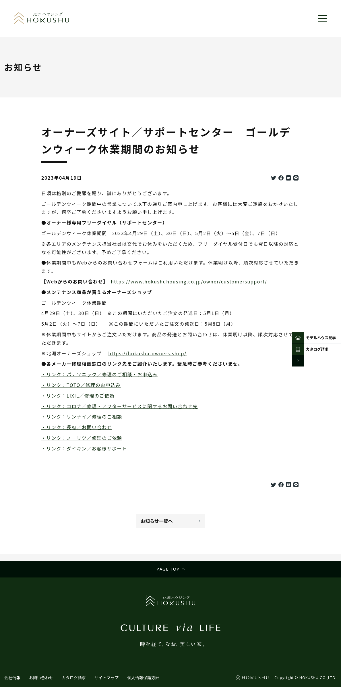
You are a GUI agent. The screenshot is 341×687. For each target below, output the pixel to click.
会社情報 (12, 677)
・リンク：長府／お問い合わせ (76, 427)
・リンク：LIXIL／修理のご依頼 (78, 395)
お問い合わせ (41, 677)
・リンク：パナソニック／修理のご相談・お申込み (99, 374)
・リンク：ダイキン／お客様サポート (84, 448)
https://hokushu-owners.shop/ (147, 353)
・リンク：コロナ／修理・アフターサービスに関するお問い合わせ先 (119, 406)
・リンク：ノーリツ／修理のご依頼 (81, 437)
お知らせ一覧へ (157, 520)
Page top (167, 569)
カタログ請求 (74, 677)
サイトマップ (106, 677)
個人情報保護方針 (143, 677)
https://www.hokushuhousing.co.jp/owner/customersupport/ (189, 281)
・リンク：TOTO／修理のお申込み (81, 384)
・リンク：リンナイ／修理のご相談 (81, 416)
